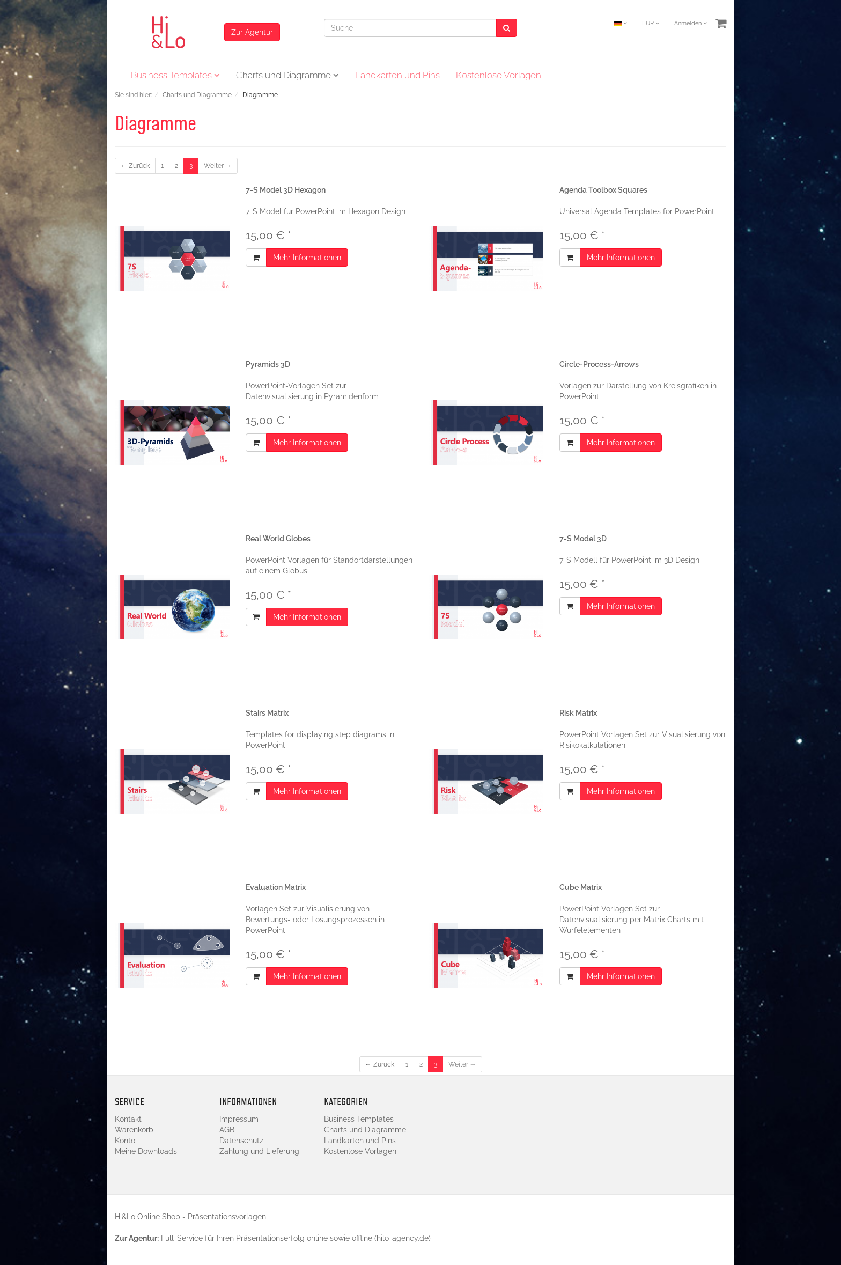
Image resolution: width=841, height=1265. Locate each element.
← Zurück (135, 166)
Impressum (239, 1119)
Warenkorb (134, 1130)
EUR (650, 23)
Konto (125, 1140)
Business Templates (175, 75)
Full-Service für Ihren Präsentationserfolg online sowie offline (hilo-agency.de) (296, 1238)
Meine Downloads (146, 1151)
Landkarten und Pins (397, 75)
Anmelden (690, 23)
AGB (226, 1130)
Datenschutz (241, 1140)
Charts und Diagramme (287, 75)
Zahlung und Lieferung (259, 1151)
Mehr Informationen (307, 257)
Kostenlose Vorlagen (498, 75)
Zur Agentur (252, 32)
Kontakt (128, 1119)
